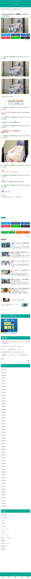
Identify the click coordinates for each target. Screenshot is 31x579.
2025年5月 (3, 389)
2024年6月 (3, 421)
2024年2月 (3, 432)
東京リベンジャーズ (5, 543)
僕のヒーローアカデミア (6, 538)
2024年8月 (3, 415)
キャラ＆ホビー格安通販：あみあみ (16, 103)
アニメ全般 (3, 217)
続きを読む (3, 195)
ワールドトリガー (5, 535)
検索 (2, 359)
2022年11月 (3, 475)
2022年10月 (3, 478)
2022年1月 (3, 503)
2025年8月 (3, 381)
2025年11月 (3, 372)
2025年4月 (3, 392)
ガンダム (3, 523)
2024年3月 (3, 429)
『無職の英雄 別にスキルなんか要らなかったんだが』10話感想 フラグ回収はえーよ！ (15, 343)
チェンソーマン (4, 529)
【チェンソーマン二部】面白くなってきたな (11, 349)
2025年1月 (3, 401)
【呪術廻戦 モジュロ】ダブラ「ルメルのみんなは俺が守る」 (14, 355)
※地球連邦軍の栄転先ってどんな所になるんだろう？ (13, 352)
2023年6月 (3, 455)
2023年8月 (3, 449)
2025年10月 (3, 375)
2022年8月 (3, 483)
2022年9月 (3, 480)
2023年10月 (3, 443)
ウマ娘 (2, 520)
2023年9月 (3, 446)
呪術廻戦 (3, 540)
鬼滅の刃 (3, 549)
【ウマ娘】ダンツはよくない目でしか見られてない (12, 346)
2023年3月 (3, 463)
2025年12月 (3, 369)
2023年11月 (3, 441)
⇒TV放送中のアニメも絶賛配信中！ (9, 333)
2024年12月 (3, 404)
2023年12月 (3, 438)
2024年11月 (3, 406)
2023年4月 (3, 461)
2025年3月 (3, 395)
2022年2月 (3, 500)
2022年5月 (3, 492)
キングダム (3, 526)
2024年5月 (3, 424)
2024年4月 (3, 426)
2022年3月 (3, 498)
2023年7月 (3, 452)
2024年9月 (3, 412)
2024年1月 (3, 435)
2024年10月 (3, 409)
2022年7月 (3, 486)
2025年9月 (3, 378)
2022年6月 (3, 489)
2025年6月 (3, 387)
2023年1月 (3, 469)
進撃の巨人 (3, 546)
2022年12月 (3, 472)
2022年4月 (3, 495)
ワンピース (3, 532)
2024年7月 (3, 418)
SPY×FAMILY (4, 515)
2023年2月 (3, 466)
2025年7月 (3, 384)
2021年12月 (3, 506)
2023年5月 (3, 458)
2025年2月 (3, 398)
